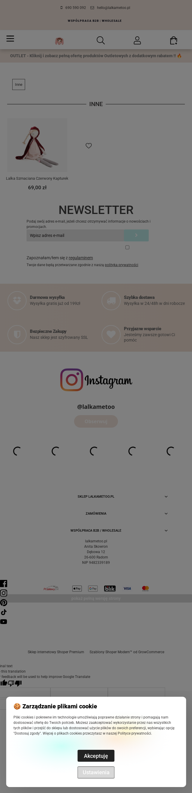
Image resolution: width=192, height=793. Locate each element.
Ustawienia (96, 772)
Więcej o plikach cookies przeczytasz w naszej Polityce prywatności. (97, 733)
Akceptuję (96, 756)
